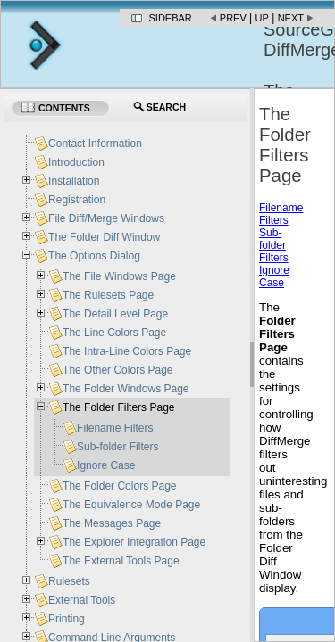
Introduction (76, 162)
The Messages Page (112, 523)
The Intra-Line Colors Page (127, 351)
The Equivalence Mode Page (131, 504)
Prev (233, 17)
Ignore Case (274, 276)
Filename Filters (281, 214)
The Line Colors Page (114, 332)
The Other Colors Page (117, 370)
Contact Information (95, 143)
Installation (73, 181)
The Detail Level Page (115, 314)
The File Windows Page (119, 276)
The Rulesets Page (108, 295)
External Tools (81, 600)
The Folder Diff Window (104, 237)
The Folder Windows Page (125, 389)
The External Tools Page (121, 561)
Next (291, 17)
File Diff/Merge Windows (106, 218)
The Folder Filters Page (118, 407)
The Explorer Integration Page (134, 542)
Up (262, 17)
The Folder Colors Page (119, 486)
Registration (76, 199)
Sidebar (170, 17)
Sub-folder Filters (274, 245)
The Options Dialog (94, 256)
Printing (66, 619)
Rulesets (69, 581)
